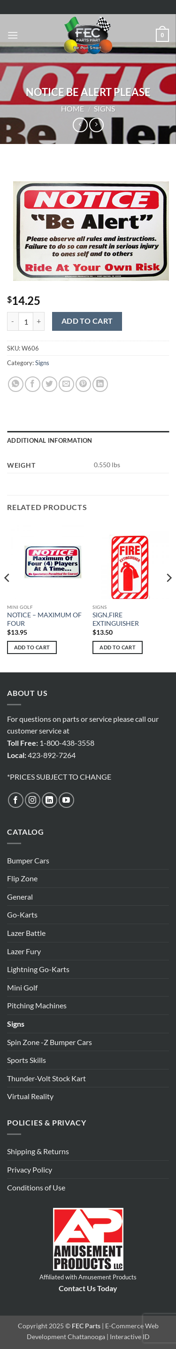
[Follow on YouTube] (66, 800)
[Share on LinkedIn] (100, 384)
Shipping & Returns (38, 1151)
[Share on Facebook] (32, 384)
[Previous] (7, 596)
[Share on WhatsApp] (15, 384)
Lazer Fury (24, 951)
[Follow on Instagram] (32, 800)
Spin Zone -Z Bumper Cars (49, 1042)
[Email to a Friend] (66, 384)
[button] (12, 35)
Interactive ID (130, 1337)
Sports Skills (26, 1059)
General (20, 896)
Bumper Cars (28, 860)
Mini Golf (22, 987)
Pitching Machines (37, 1005)
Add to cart (87, 321)
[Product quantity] (25, 321)
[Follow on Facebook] (15, 800)
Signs (104, 108)
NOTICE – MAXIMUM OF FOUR (44, 619)
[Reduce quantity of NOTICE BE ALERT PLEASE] (12, 321)
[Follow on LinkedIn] (49, 800)
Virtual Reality (30, 1096)
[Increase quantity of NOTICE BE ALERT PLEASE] (39, 321)
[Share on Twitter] (49, 384)
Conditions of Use (36, 1187)
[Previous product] (96, 125)
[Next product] (80, 125)
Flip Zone (22, 878)
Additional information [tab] (49, 440)
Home (72, 108)
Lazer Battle (26, 932)
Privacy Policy (29, 1169)
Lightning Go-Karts (38, 969)
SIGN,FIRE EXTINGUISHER (115, 619)
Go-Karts (22, 914)
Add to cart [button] (32, 647)
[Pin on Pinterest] (83, 384)
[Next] (168, 596)
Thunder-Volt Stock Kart (46, 1078)
